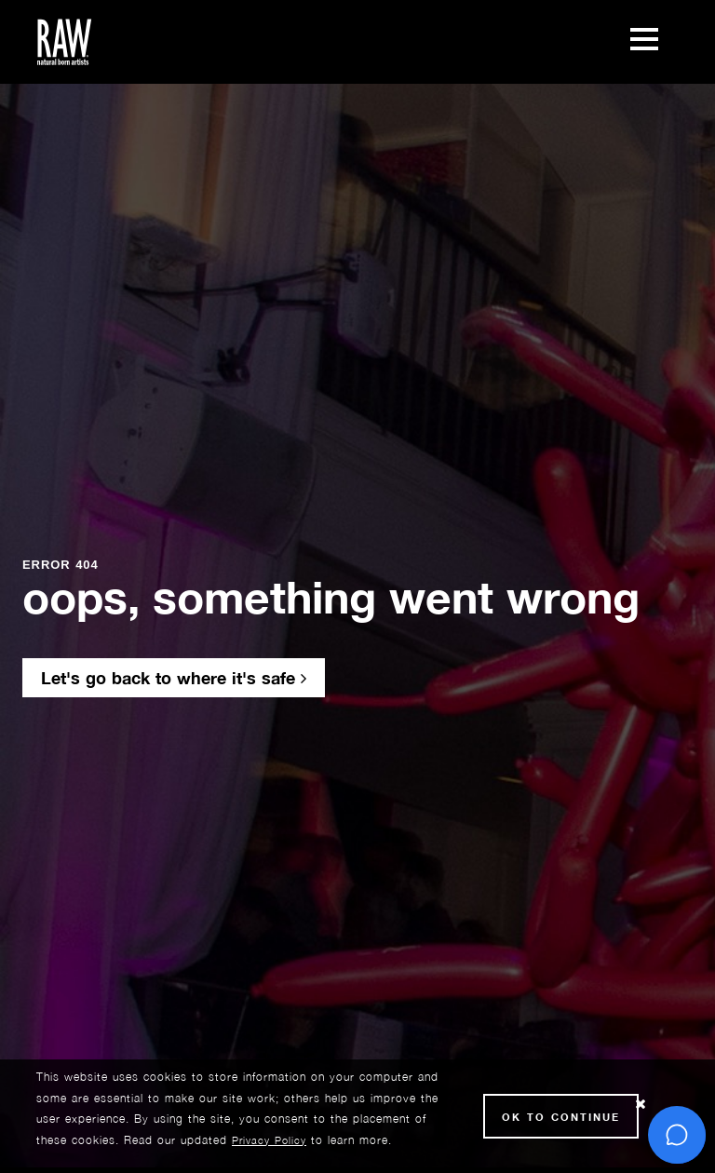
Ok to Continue (561, 1117)
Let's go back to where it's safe (173, 677)
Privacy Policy (269, 1140)
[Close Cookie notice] (640, 1104)
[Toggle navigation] (644, 42)
